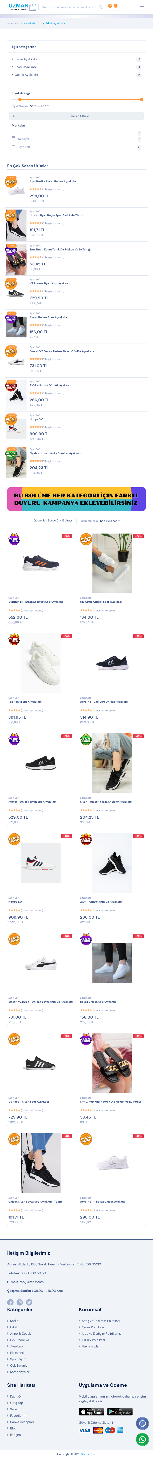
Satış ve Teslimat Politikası (101, 1321)
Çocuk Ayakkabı (78, 74)
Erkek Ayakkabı (55, 23)
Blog (13, 1428)
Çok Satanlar (19, 1365)
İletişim (15, 1435)
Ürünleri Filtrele (79, 116)
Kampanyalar (19, 1372)
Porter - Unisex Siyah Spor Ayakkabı (32, 801)
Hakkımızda (90, 1346)
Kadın (14, 1321)
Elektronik (17, 1353)
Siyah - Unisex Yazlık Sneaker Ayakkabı (55, 453)
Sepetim (16, 1409)
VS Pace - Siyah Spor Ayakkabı (50, 283)
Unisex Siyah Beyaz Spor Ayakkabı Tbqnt (56, 215)
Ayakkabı (29, 23)
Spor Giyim (18, 1359)
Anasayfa (12, 23)
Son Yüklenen (108, 520)
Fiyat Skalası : (20, 106)
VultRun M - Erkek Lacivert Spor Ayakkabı (36, 601)
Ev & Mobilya (19, 1340)
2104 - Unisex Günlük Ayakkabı (50, 385)
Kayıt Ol (16, 1396)
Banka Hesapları (22, 1422)
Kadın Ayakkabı (78, 59)
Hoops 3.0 (36, 419)
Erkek (14, 1327)
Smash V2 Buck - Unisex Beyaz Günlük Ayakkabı (62, 351)
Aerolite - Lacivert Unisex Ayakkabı (104, 701)
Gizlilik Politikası (93, 1340)
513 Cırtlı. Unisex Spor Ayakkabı (101, 601)
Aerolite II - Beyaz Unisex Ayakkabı (53, 181)
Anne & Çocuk (20, 1333)
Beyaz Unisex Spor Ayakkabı (48, 317)
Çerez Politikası (93, 1327)
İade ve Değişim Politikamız (101, 1333)
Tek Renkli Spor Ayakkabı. (25, 701)
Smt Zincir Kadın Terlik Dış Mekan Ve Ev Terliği (60, 249)
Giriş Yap (16, 1403)
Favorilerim (18, 1415)
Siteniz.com (88, 1454)
